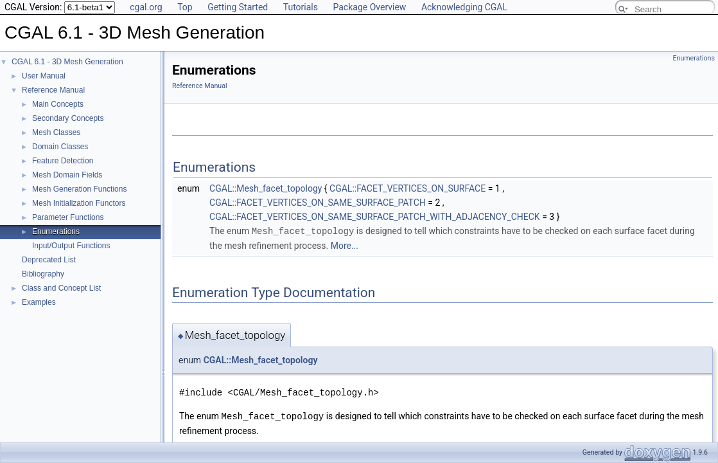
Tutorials (300, 7)
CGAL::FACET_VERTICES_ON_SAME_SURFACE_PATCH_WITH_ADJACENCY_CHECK (374, 217)
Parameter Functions (67, 217)
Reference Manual (53, 90)
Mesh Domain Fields (67, 174)
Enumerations (56, 231)
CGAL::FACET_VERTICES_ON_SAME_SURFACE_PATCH (317, 202)
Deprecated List (49, 259)
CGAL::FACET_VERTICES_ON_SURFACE (407, 188)
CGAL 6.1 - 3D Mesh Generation (67, 61)
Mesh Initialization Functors (78, 203)
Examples (39, 302)
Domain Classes (60, 146)
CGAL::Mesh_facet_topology (265, 188)
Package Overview (369, 7)
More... (344, 245)
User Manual (44, 75)
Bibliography (43, 273)
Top (185, 7)
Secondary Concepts (67, 118)
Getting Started (237, 7)
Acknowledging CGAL (464, 7)
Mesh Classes (56, 132)
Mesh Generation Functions (79, 189)
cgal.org (146, 7)
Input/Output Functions (71, 245)
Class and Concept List (61, 288)
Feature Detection (62, 160)
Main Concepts (57, 104)
